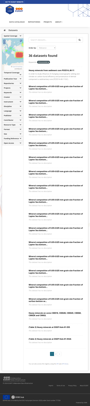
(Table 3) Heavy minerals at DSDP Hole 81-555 (49, 327)
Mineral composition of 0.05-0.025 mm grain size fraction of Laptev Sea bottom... (56, 87)
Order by (32, 48)
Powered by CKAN (81, 403)
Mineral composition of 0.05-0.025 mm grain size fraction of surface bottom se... (56, 300)
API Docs (65, 364)
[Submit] (80, 39)
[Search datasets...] (53, 39)
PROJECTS (48, 22)
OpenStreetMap (17, 67)
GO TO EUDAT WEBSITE (14, 2)
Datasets (13, 30)
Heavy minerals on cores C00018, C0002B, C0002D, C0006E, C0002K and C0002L (55, 314)
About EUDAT (84, 386)
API (57, 364)
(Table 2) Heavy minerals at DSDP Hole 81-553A (50, 339)
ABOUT (58, 22)
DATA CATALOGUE (17, 22)
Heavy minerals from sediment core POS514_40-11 (51, 70)
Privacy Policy (72, 386)
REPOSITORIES (34, 22)
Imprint (51, 386)
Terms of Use (61, 386)
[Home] (5, 30)
